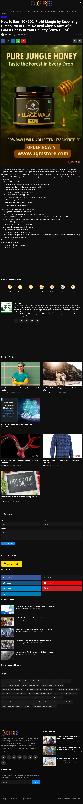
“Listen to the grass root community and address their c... (35, 641)
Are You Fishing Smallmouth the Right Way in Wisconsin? (68, 748)
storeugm (17, 303)
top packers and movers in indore (53, 685)
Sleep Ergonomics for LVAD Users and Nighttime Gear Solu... (61, 462)
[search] (80, 3)
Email (45, 520)
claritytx (3, 429)
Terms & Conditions (62, 799)
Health (9, 9)
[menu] (2, 3)
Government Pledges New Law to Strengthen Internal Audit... (35, 606)
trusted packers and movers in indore (67, 689)
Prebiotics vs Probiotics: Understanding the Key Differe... (19, 498)
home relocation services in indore (12, 702)
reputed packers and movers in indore (43, 706)
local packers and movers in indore (66, 693)
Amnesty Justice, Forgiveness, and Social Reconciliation (34, 652)
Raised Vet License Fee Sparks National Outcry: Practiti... (34, 629)
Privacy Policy (75, 799)
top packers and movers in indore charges (39, 689)
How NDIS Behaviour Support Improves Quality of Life (61, 389)
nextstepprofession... (48, 393)
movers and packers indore (31, 685)
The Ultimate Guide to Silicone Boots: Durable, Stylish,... (67, 759)
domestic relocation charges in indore (38, 702)
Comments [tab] (8, 514)
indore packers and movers (10, 685)
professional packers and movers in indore (15, 698)
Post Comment (8, 544)
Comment (4, 529)
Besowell (3, 501)
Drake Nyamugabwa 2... (22, 608)
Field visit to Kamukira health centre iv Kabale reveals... (34, 618)
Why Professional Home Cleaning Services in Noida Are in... (20, 389)
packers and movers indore (61, 681)
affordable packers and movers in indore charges (47, 698)
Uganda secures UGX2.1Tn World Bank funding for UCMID (68, 737)
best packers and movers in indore (12, 689)
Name (3, 520)
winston (45, 465)
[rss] (3, 762)
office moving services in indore (62, 702)
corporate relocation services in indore (40, 693)
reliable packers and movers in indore (13, 693)
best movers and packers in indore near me (15, 706)
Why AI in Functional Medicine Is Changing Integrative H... (16, 425)
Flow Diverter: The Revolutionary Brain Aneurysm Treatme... (19, 462)
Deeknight (18, 654)
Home (3, 9)
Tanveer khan (61, 763)
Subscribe (36, 783)
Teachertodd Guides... (63, 752)
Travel (4, 681)
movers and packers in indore (19, 681)
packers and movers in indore (40, 681)
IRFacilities (4, 465)
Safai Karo (4, 393)
